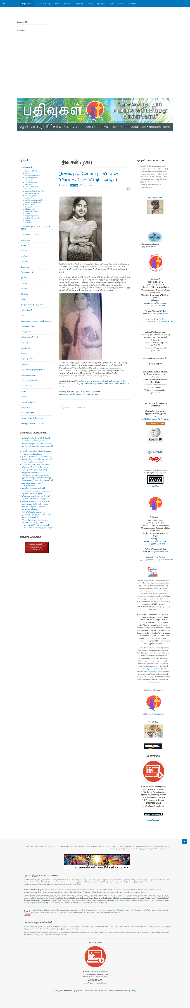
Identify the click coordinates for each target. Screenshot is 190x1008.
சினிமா (24, 397)
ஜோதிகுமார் (29, 173)
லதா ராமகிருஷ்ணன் (31, 196)
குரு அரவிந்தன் (30, 198)
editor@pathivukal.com (155, 306)
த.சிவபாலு (28, 222)
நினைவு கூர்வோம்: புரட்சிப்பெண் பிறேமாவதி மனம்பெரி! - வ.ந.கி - (86, 179)
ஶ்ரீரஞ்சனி (28, 220)
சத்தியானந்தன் (30, 209)
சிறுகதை (80, 4)
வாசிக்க (155, 486)
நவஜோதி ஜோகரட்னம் (32, 218)
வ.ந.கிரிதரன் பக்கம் (155, 198)
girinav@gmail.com (158, 303)
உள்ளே (153, 247)
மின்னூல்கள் (26, 332)
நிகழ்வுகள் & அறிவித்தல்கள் (32, 305)
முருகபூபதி (28, 180)
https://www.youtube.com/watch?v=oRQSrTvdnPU (79, 400)
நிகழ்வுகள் (101, 4)
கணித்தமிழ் (25, 348)
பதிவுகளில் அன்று (28, 326)
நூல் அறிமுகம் (26, 310)
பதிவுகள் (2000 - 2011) (30, 234)
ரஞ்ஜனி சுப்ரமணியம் (31, 211)
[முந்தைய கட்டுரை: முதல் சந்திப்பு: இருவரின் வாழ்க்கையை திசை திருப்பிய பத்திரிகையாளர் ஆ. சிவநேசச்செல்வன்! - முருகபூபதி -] (66, 413)
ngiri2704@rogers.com (46, 902)
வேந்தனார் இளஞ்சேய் (32, 216)
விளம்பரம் (24, 251)
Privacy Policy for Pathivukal (32, 424)
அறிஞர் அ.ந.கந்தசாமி (29, 337)
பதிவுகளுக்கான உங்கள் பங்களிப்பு (153, 671)
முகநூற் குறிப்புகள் (28, 402)
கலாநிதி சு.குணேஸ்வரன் (33, 202)
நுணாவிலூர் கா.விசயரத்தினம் (35, 191)
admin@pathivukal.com (163, 321)
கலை (23, 315)
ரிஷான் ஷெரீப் (29, 204)
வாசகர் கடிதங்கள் (28, 386)
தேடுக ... (21, 22)
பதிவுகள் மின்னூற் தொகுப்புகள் (33, 370)
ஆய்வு (111, 4)
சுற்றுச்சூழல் (25, 240)
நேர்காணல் (25, 267)
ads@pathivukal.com (159, 313)
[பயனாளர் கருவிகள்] (128, 195)
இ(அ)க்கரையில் (27, 272)
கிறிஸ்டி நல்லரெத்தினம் (32, 175)
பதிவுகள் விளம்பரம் (28, 375)
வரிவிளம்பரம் (26, 256)
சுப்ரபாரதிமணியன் (31, 182)
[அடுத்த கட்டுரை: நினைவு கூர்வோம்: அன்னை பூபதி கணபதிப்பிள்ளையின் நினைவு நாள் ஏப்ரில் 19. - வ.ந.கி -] (80, 413)
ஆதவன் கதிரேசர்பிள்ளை (33, 171)
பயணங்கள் (25, 364)
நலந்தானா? (25, 407)
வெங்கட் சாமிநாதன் (31, 187)
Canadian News (27, 413)
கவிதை (90, 4)
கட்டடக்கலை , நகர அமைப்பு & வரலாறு (36, 321)
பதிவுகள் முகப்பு (44, 4)
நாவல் (120, 4)
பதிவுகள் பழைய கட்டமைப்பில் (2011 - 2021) (35, 227)
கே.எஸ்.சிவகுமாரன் (31, 189)
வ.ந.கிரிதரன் (132, 4)
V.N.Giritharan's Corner (155, 419)
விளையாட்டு (25, 245)
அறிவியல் (24, 294)
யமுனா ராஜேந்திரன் (31, 178)
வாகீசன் (27, 213)
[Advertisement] (95, 64)
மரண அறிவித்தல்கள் (29, 380)
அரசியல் (57, 4)
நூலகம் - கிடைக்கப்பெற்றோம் (32, 418)
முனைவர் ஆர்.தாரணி (32, 193)
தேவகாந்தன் (29, 184)
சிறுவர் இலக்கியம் (28, 359)
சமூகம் (24, 353)
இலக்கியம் (68, 4)
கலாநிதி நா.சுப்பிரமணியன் (33, 200)
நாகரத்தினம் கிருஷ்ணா (32, 207)
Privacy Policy (130, 991)
